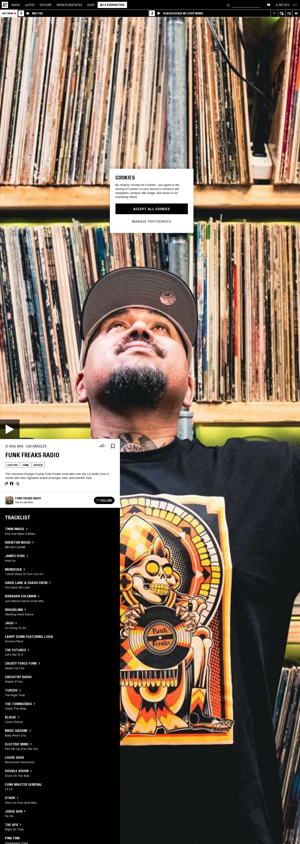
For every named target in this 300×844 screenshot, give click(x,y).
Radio (15, 5)
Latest (30, 5)
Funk (26, 465)
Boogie (38, 465)
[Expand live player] (274, 13)
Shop (91, 5)
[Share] (102, 446)
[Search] (228, 5)
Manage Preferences (151, 221)
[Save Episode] (112, 446)
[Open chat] (268, 4)
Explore (45, 5)
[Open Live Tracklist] (289, 13)
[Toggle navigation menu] (294, 5)
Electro (12, 465)
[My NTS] (282, 5)
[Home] (5, 5)
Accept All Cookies (151, 209)
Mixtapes (69, 5)
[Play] (10, 429)
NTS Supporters (112, 5)
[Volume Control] (296, 13)
